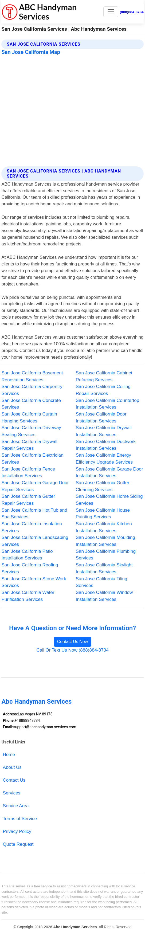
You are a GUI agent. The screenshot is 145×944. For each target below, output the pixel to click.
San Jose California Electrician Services (32, 459)
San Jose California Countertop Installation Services (107, 404)
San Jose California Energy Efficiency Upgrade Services (104, 459)
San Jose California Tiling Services (101, 582)
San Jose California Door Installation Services (101, 418)
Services (12, 793)
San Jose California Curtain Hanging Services (29, 418)
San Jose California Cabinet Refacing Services (104, 376)
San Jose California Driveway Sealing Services (31, 431)
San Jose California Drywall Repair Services (29, 445)
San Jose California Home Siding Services (109, 500)
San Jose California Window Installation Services (104, 596)
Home (9, 754)
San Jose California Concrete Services (31, 404)
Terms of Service (20, 818)
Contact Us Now (72, 641)
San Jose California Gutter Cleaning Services (103, 486)
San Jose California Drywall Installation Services (104, 431)
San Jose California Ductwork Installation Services (106, 445)
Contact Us (14, 780)
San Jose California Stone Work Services (33, 582)
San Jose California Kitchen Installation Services (104, 527)
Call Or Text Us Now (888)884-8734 (72, 650)
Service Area (16, 805)
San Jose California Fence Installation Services (28, 473)
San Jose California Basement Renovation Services (32, 376)
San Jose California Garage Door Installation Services (109, 473)
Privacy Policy (17, 831)
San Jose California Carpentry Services (31, 390)
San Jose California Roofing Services (29, 568)
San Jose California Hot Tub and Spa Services (34, 514)
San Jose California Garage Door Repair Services (35, 486)
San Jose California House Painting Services (103, 514)
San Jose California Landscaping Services (34, 541)
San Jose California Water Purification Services (27, 596)
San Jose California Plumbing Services (106, 555)
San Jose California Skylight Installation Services (104, 568)
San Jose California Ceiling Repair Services (103, 390)
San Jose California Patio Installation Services (27, 555)
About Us (12, 767)
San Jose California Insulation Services (31, 527)
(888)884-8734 (132, 12)
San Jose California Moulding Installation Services (105, 541)
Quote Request (18, 844)
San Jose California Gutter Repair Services (28, 500)
